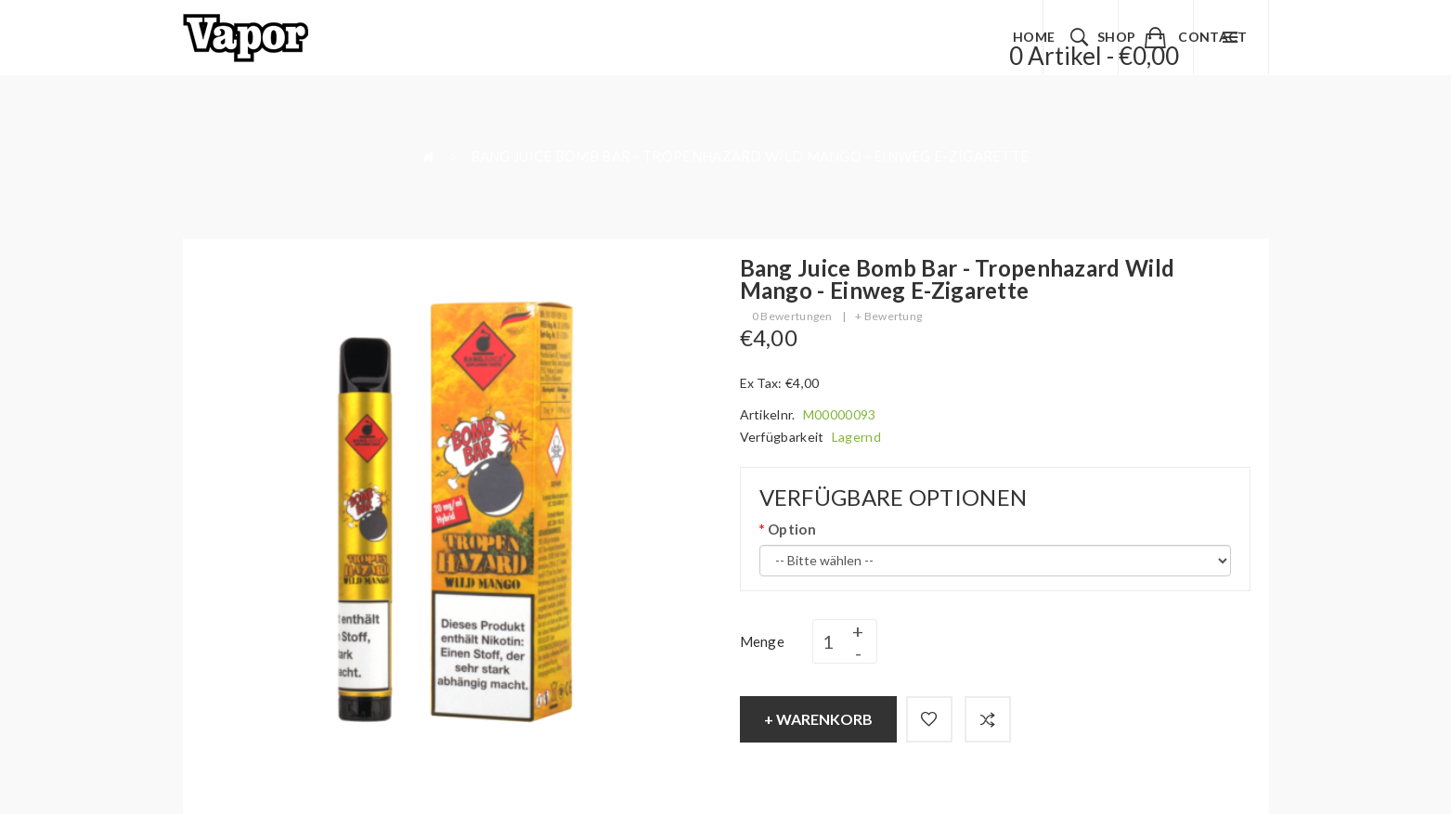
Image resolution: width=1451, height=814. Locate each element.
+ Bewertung (888, 316)
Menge (762, 641)
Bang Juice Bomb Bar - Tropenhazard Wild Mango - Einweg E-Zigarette (750, 156)
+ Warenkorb (818, 719)
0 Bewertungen (792, 316)
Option (792, 529)
